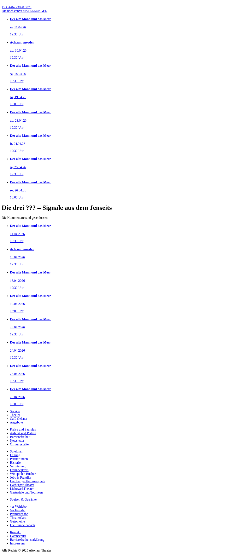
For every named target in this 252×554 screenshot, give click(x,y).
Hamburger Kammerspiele (27, 481)
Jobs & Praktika (20, 477)
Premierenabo (19, 514)
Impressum (17, 543)
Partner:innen (19, 459)
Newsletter (17, 440)
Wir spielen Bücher (23, 473)
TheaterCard (18, 517)
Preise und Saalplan (23, 429)
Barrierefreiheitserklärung (27, 539)
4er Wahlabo (18, 506)
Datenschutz (18, 536)
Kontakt (15, 532)
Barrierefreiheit (20, 437)
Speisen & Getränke (23, 499)
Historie (15, 462)
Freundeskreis (19, 470)
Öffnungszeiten (20, 444)
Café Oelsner (18, 418)
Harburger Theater (22, 485)
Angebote (16, 422)
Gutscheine (17, 521)
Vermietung (17, 466)
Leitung (15, 455)
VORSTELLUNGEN (24, 11)
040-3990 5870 (16, 7)
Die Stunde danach (22, 525)
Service (15, 411)
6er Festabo (17, 510)
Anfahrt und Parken (23, 433)
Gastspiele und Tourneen (26, 492)
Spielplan (16, 451)
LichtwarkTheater (22, 488)
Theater (15, 415)
